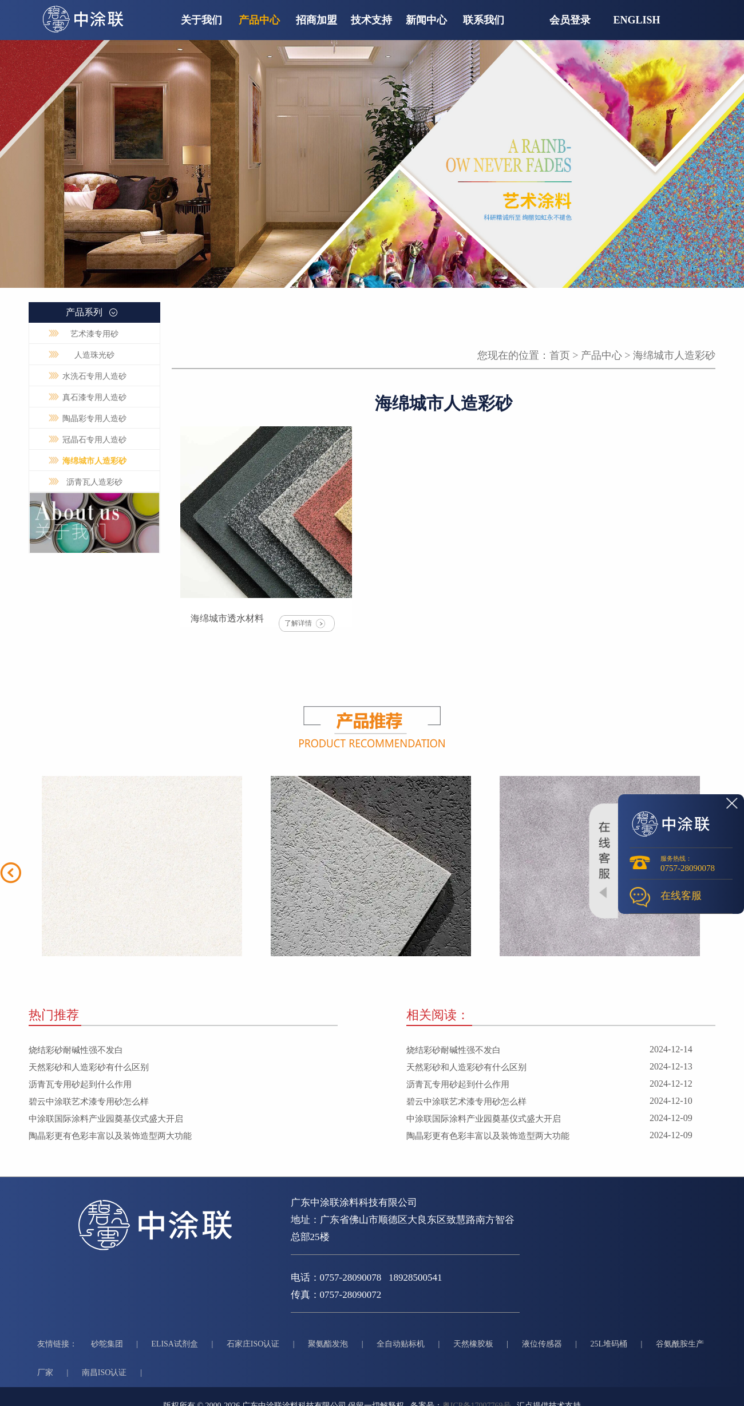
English (637, 20)
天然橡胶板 (473, 1344)
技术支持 (371, 20)
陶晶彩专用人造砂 (94, 418)
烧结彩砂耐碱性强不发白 (76, 1050)
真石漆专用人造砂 (94, 397)
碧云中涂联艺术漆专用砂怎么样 (89, 1101)
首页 (559, 355)
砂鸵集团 (107, 1344)
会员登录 (570, 20)
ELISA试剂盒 (174, 1344)
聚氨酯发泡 (328, 1344)
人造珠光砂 (94, 355)
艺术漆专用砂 (94, 334)
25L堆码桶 (608, 1344)
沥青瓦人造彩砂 (94, 482)
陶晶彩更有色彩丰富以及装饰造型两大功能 (110, 1135)
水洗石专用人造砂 (94, 376)
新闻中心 (426, 20)
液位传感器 (542, 1344)
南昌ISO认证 (104, 1372)
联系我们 (483, 20)
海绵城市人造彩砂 (94, 461)
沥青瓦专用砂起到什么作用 (80, 1084)
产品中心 (259, 20)
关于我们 (201, 20)
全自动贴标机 (401, 1344)
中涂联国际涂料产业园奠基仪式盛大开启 (106, 1118)
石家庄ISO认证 (253, 1344)
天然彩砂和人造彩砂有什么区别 (89, 1067)
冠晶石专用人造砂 (94, 439)
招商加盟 (316, 20)
